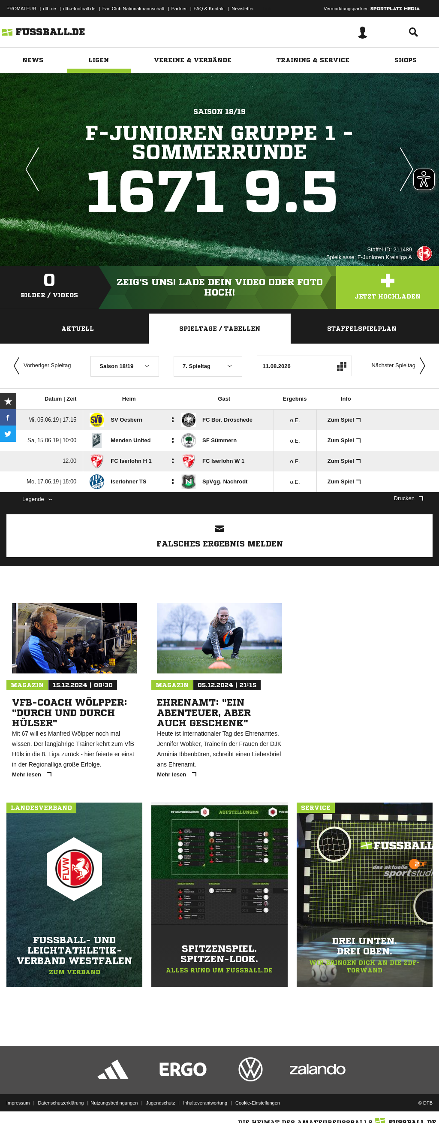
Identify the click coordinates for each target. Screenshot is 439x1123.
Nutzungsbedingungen (114, 1102)
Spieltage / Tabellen (219, 329)
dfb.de (49, 8)
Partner (179, 8)
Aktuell (77, 329)
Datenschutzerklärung (61, 1102)
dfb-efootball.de (79, 8)
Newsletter (243, 8)
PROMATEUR (21, 8)
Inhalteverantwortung (205, 1102)
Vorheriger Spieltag (40, 366)
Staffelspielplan (362, 329)
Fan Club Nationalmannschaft (133, 8)
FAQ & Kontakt (209, 8)
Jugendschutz (160, 1102)
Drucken (408, 498)
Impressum (18, 1102)
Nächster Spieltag (400, 366)
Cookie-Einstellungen (257, 1102)
